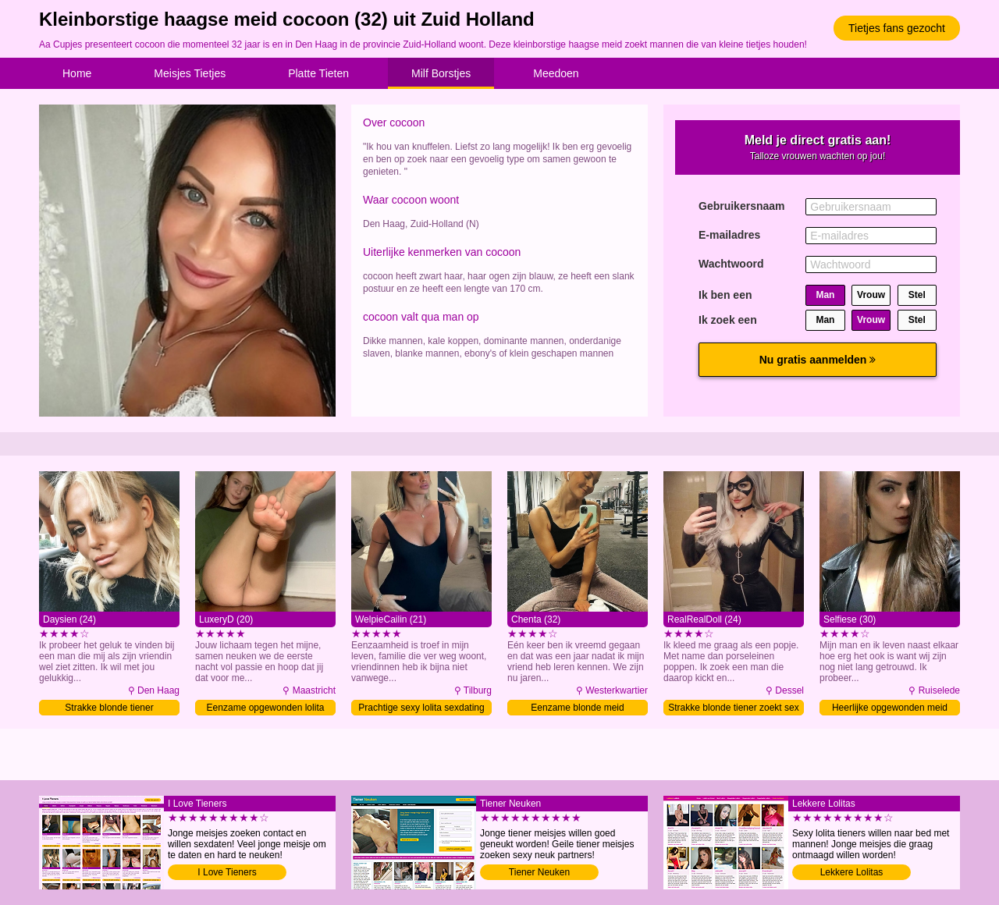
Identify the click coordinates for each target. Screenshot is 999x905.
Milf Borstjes (441, 73)
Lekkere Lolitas (851, 872)
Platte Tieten (318, 73)
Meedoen (555, 73)
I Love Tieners (226, 872)
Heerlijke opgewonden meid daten (889, 708)
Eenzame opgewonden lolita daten (266, 708)
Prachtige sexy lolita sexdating (421, 707)
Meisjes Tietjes (190, 73)
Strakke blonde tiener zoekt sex (733, 707)
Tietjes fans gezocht (896, 28)
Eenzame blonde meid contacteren (577, 708)
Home (76, 73)
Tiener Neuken (539, 872)
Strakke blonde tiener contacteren (109, 708)
